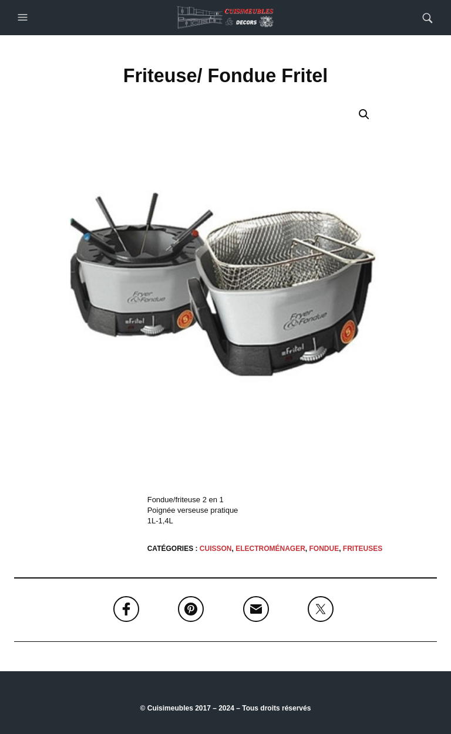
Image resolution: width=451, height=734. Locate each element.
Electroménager (270, 548)
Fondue (324, 548)
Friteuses (362, 548)
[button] (24, 17)
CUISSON (216, 548)
